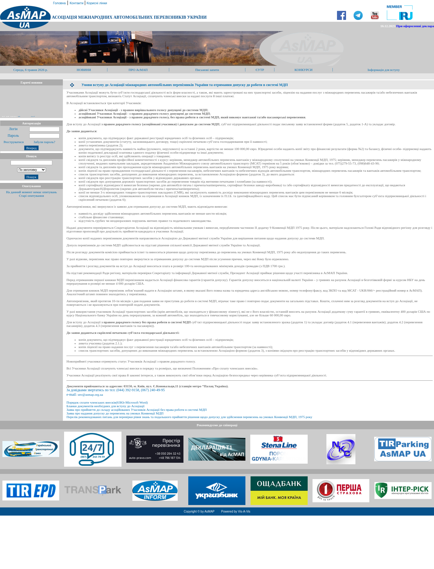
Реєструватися (13, 142)
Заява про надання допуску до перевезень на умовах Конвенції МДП (115, 413)
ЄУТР (260, 70)
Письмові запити (207, 70)
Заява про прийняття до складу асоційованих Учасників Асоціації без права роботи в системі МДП (136, 409)
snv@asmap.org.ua (90, 394)
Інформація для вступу (384, 70)
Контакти (77, 3)
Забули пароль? (44, 142)
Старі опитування (31, 195)
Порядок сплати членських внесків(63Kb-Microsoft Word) (107, 402)
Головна (59, 3)
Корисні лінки (96, 3)
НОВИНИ (84, 70)
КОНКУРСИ (303, 70)
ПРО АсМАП (137, 70)
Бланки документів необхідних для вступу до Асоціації (105, 406)
